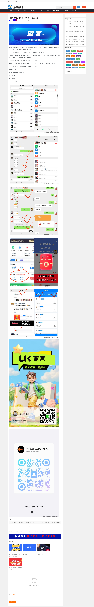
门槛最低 (82, 64)
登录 (78, 7)
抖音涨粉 (77, 61)
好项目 (18, 10)
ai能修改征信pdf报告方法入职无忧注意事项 (74, 28)
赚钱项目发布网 (49, 595)
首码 (68, 56)
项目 (78, 59)
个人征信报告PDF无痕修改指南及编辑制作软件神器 (75, 26)
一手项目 (30, 603)
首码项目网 (42, 595)
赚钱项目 (82, 67)
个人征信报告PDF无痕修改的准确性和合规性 (74, 23)
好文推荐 (48, 10)
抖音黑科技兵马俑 (70, 59)
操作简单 (73, 50)
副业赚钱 (33, 10)
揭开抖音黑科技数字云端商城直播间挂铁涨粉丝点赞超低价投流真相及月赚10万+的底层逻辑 (75, 31)
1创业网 (55, 595)
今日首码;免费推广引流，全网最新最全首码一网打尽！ (55, 554)
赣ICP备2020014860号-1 (51, 605)
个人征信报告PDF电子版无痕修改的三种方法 (74, 21)
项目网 (37, 595)
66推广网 (60, 595)
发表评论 (12, 588)
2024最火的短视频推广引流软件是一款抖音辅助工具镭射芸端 (42, 554)
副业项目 (78, 56)
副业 (68, 50)
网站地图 (44, 605)
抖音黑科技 (69, 53)
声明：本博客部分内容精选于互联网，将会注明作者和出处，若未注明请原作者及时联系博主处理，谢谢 (52, 603)
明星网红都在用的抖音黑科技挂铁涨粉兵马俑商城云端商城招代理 (75, 34)
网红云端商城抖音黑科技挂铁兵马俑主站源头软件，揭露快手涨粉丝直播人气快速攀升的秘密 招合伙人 (75, 41)
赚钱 (80, 53)
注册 (83, 7)
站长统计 (39, 605)
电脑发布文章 (56, 10)
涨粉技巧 (68, 64)
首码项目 (25, 10)
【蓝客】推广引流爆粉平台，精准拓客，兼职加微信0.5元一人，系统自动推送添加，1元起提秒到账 (15, 555)
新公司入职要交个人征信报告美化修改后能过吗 (75, 36)
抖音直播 (68, 67)
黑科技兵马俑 (69, 61)
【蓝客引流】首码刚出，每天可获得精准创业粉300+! (28, 554)
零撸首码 (80, 50)
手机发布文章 (65, 10)
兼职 (83, 61)
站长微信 (74, 10)
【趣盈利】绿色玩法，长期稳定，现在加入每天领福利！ (75, 44)
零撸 (75, 53)
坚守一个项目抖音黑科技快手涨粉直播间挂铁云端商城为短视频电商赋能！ (75, 39)
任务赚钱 (40, 10)
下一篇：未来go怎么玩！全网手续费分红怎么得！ (51, 522)
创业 (73, 56)
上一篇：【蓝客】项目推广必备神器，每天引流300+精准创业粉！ (22, 522)
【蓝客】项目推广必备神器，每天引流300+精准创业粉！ (24, 18)
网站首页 (11, 10)
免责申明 (47, 599)
